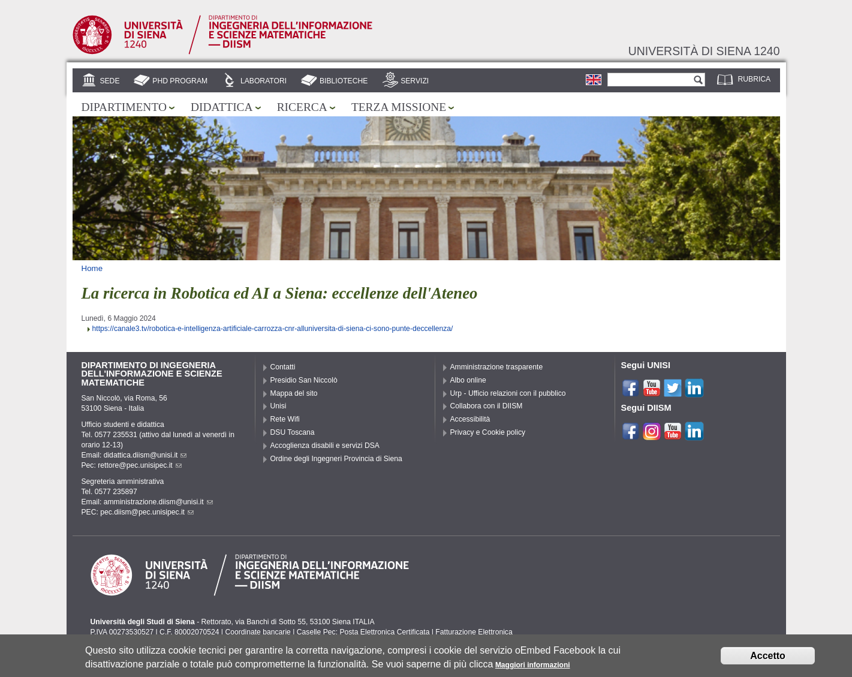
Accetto (767, 659)
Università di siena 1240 (704, 51)
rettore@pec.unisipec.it (140, 465)
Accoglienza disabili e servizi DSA (325, 445)
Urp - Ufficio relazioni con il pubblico (508, 393)
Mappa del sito (294, 393)
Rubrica (754, 79)
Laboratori (263, 81)
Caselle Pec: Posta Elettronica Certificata (363, 632)
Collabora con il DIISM (486, 406)
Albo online (468, 380)
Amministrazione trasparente (496, 367)
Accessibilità (470, 419)
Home (92, 268)
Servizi (415, 81)
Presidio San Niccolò (304, 380)
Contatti (283, 367)
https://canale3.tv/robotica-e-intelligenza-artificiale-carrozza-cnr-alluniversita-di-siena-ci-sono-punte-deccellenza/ (272, 328)
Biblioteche (344, 81)
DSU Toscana (292, 432)
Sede (109, 81)
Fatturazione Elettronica (473, 632)
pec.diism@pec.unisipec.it (147, 512)
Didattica (222, 107)
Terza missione (398, 107)
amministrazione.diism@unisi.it (158, 502)
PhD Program (179, 81)
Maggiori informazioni (532, 668)
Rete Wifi (285, 419)
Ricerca (302, 107)
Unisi (278, 406)
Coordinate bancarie (257, 632)
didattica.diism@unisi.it (145, 455)
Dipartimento (124, 107)
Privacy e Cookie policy (488, 432)
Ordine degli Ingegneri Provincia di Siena (336, 459)
